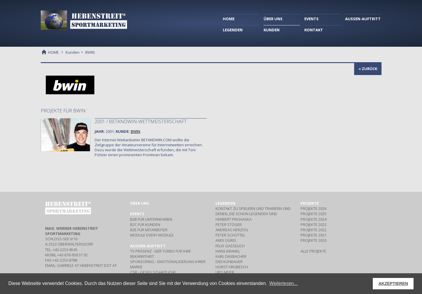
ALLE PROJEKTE (313, 251)
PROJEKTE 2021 (313, 235)
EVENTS (311, 18)
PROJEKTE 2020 (313, 240)
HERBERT (234, 219)
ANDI (226, 240)
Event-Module (152, 235)
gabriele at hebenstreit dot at (87, 265)
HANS (228, 251)
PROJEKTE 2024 (313, 219)
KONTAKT (313, 29)
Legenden (225, 203)
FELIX (230, 245)
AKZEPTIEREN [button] (393, 283)
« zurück (368, 68)
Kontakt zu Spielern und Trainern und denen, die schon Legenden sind (253, 211)
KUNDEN (272, 29)
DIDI (229, 261)
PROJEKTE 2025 (313, 213)
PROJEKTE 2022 (313, 229)
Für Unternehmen (151, 219)
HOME (228, 18)
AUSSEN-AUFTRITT (363, 18)
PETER (229, 224)
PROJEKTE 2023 (313, 224)
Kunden (73, 52)
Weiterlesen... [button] (283, 283)
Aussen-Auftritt (148, 245)
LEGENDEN (233, 29)
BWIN (135, 131)
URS (225, 272)
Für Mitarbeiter (148, 229)
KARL (231, 256)
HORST (232, 266)
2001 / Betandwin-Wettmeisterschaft (141, 121)
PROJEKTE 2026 (313, 208)
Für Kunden (145, 224)
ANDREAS (232, 229)
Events (137, 213)
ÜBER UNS (273, 18)
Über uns (139, 203)
